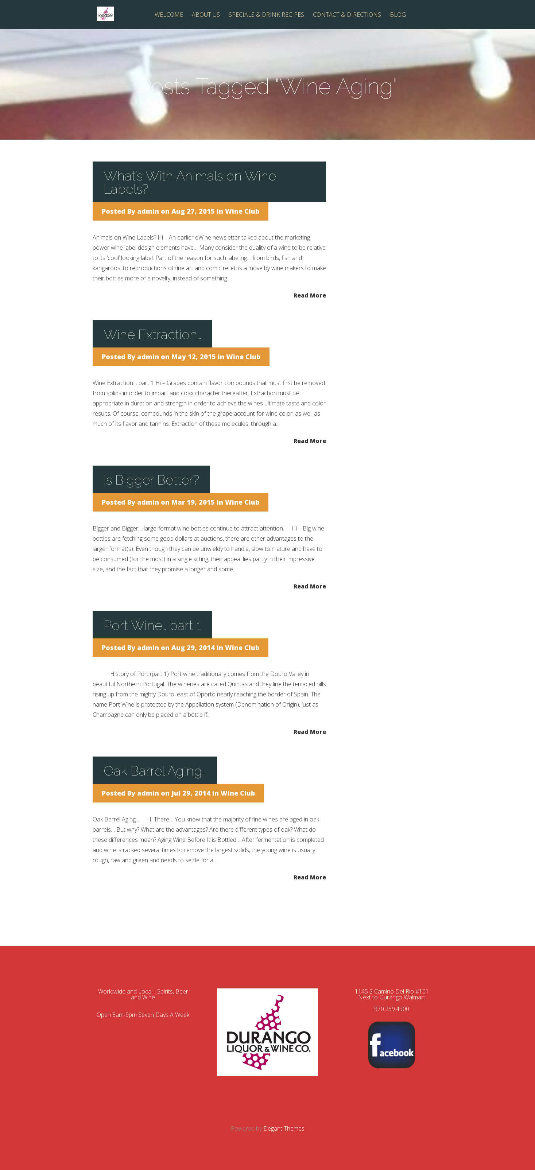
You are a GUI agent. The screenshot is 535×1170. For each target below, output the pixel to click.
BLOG (398, 15)
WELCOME (169, 15)
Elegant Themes (284, 1128)
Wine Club (242, 211)
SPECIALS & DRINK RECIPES (266, 15)
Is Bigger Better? (151, 479)
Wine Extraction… (152, 334)
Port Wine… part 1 (152, 625)
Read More (310, 294)
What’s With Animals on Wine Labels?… (190, 182)
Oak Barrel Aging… (155, 770)
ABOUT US (206, 15)
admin (148, 211)
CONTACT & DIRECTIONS (347, 15)
